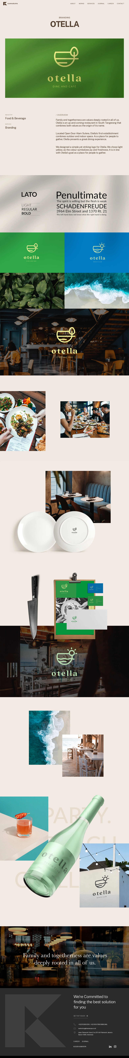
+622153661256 (83, 1022)
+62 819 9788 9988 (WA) (99, 1022)
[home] (10, 3)
